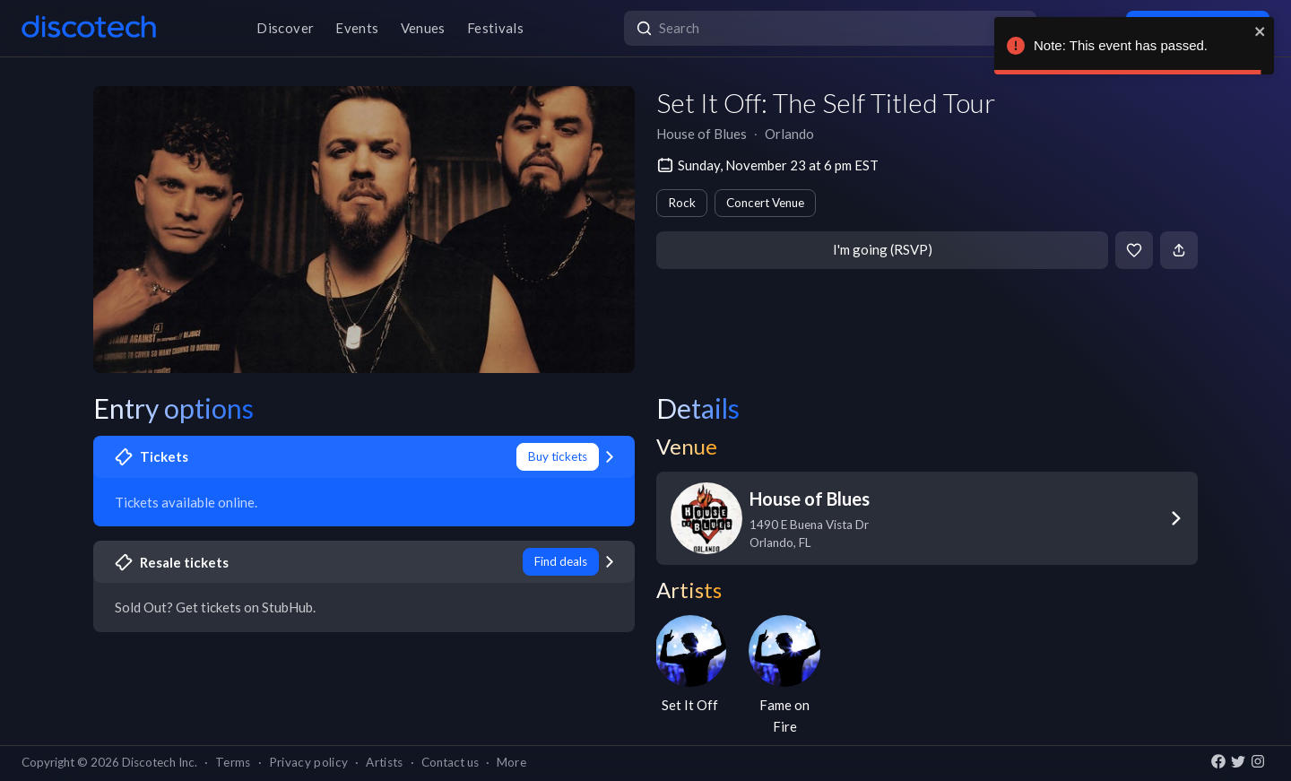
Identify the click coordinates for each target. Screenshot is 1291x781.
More (511, 762)
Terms (233, 762)
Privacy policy (309, 762)
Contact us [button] (450, 762)
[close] (1260, 31)
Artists (384, 762)
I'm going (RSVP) (882, 249)
